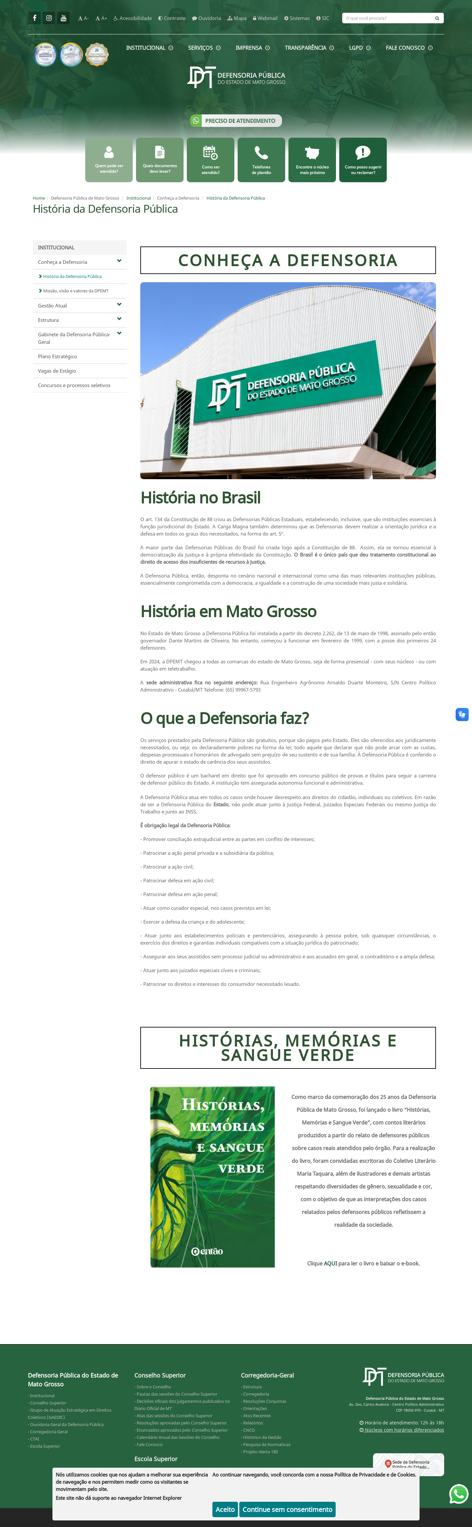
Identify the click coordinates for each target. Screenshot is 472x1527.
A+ (101, 18)
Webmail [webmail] (265, 18)
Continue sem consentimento (287, 1509)
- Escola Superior (44, 1446)
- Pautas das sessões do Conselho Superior (175, 1394)
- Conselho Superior (47, 1403)
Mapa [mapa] (236, 18)
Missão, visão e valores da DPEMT (73, 291)
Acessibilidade (133, 18)
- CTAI (33, 1439)
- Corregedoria (255, 1394)
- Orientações (254, 1408)
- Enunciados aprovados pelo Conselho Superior (181, 1430)
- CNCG (248, 1430)
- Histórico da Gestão (261, 1437)
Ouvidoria (206, 18)
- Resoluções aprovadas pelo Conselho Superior (180, 1423)
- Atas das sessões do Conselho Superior (173, 1416)
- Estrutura (251, 1387)
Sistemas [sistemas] (297, 18)
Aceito (225, 1509)
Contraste (172, 18)
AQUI (331, 1263)
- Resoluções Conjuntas (263, 1401)
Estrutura (80, 320)
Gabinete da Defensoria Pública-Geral (80, 338)
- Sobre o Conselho (152, 1387)
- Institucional (41, 1396)
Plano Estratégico (57, 356)
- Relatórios (252, 1423)
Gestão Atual (80, 305)
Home (39, 198)
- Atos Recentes (256, 1416)
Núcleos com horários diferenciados (402, 1430)
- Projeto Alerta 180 (259, 1452)
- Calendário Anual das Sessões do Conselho (177, 1437)
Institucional (139, 198)
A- (83, 18)
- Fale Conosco (148, 1444)
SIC (322, 18)
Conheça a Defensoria (80, 262)
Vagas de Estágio (57, 370)
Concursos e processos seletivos (74, 385)
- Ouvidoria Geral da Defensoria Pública (66, 1424)
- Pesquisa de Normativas (265, 1444)
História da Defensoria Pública (235, 198)
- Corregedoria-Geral (48, 1432)
